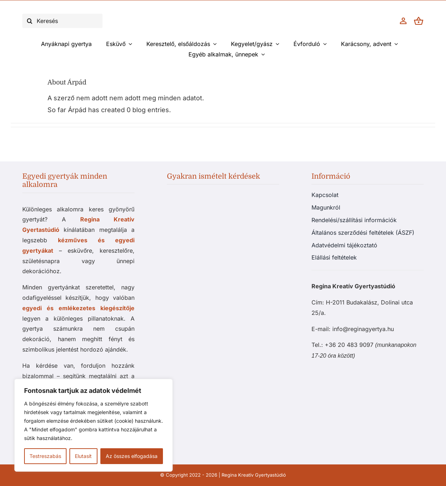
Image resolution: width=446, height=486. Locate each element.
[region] (93, 425)
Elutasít (83, 456)
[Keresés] (62, 21)
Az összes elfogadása (132, 456)
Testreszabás (45, 456)
